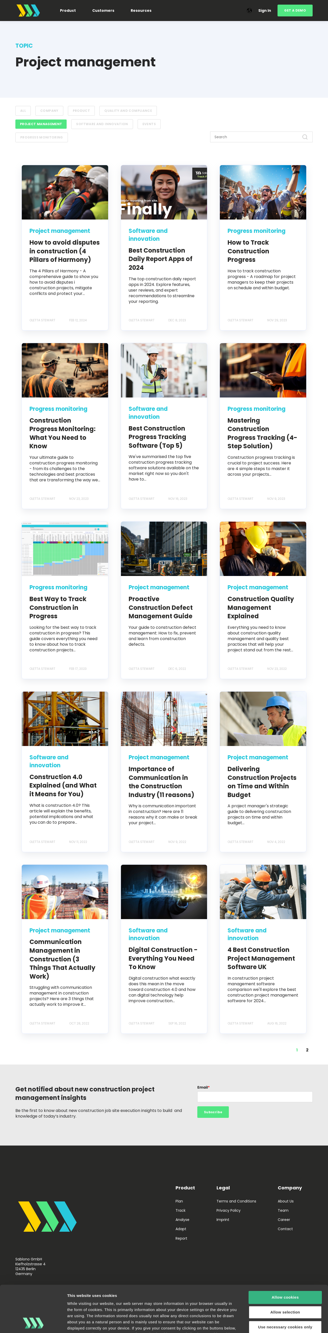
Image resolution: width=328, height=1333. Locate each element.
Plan (179, 1201)
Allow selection (285, 1268)
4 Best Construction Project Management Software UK (261, 958)
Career (284, 1220)
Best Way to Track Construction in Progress (57, 607)
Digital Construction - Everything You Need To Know (163, 958)
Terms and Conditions (236, 1201)
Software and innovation (102, 124)
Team (283, 1210)
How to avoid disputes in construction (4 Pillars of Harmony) (64, 251)
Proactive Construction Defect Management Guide (161, 607)
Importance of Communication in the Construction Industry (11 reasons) (161, 782)
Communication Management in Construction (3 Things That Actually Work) (62, 959)
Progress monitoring (41, 137)
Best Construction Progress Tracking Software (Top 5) (157, 437)
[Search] (261, 137)
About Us (286, 1201)
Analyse (182, 1220)
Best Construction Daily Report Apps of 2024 (160, 259)
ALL (23, 110)
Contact (285, 1229)
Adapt (181, 1229)
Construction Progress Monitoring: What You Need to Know (62, 433)
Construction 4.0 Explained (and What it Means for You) (63, 785)
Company (49, 110)
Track (181, 1210)
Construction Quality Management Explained (261, 607)
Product (81, 110)
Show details (269, 1323)
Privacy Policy (229, 1210)
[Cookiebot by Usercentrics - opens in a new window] (33, 1323)
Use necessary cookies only (285, 1283)
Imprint (223, 1220)
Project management (41, 124)
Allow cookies (285, 1253)
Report (181, 1238)
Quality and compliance (128, 110)
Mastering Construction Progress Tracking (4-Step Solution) (262, 433)
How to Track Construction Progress (248, 251)
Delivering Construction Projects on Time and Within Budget (262, 782)
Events (149, 124)
